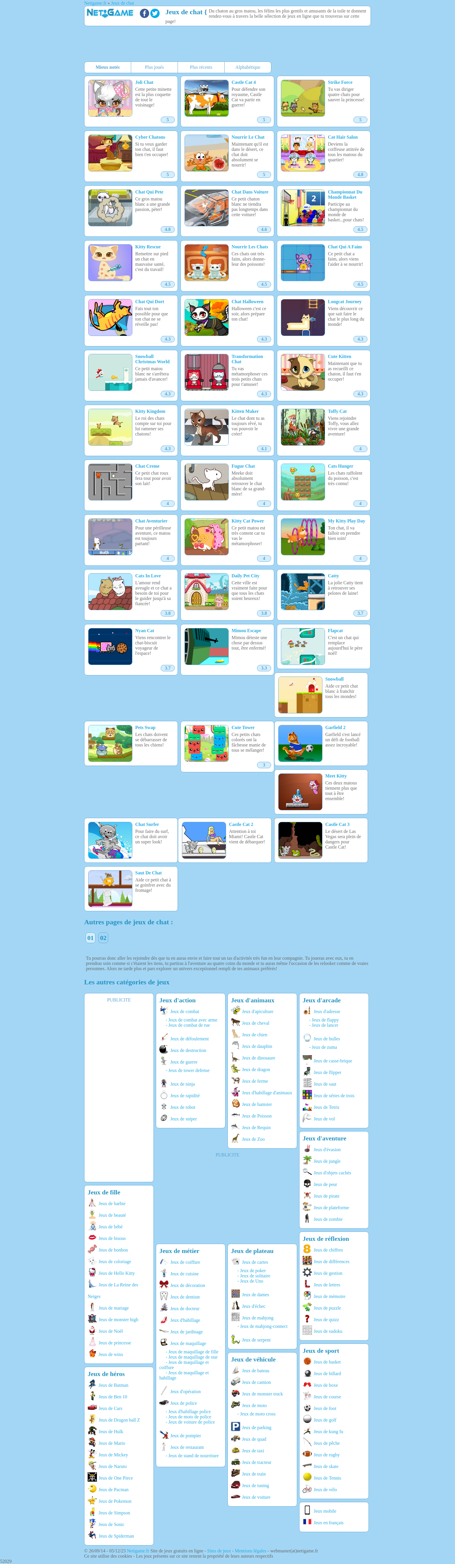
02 (103, 937)
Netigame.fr (138, 1550)
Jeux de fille (104, 1192)
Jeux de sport (321, 1350)
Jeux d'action (177, 1000)
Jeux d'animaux (253, 1000)
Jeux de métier (179, 1250)
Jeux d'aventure (324, 1138)
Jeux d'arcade (322, 1000)
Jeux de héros (106, 1373)
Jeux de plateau (252, 1250)
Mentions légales (250, 1550)
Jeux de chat (184, 12)
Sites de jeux (219, 1550)
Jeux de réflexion (326, 1238)
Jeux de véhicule (253, 1359)
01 (90, 937)
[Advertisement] (225, 44)
